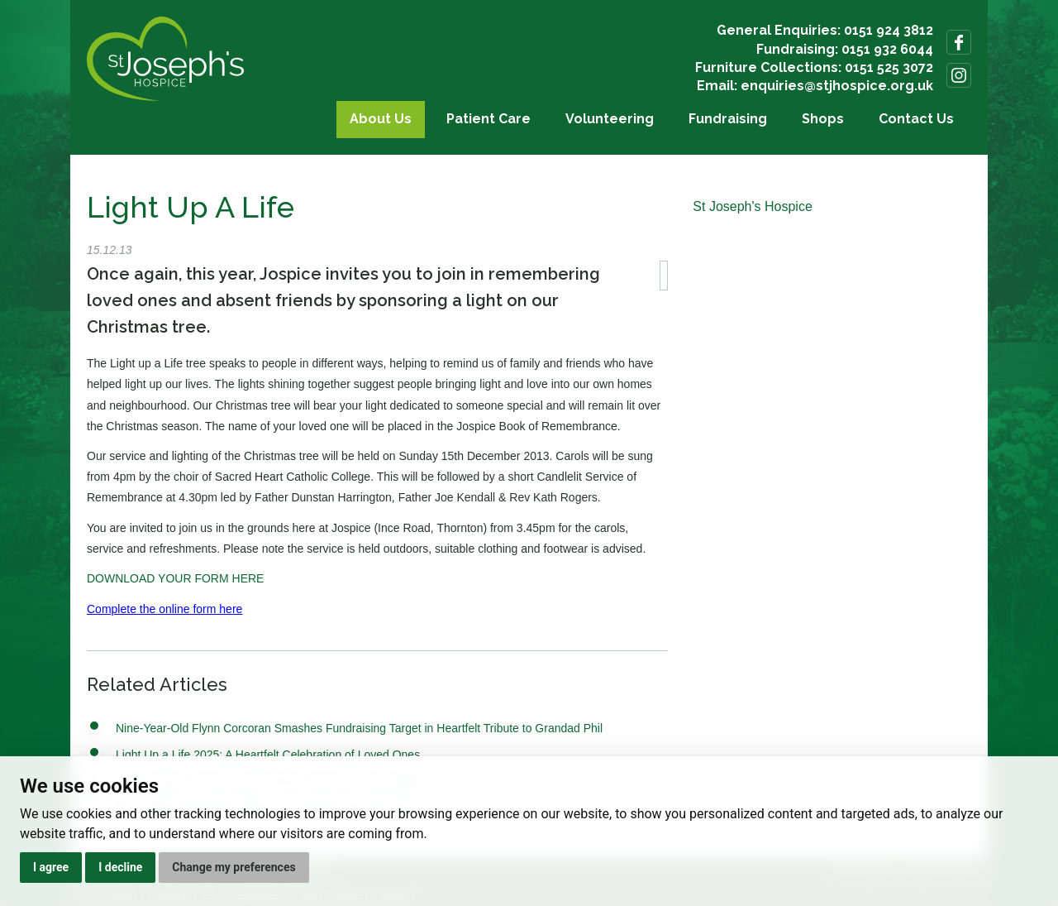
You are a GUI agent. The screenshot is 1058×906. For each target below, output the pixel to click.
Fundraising (728, 119)
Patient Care (488, 119)
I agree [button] (51, 867)
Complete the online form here (164, 609)
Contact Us (916, 119)
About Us (381, 119)
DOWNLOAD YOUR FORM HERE (175, 578)
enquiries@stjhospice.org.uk (837, 85)
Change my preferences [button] (233, 867)
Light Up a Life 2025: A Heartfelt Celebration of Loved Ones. (269, 754)
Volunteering (609, 119)
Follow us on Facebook (958, 42)
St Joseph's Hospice (752, 206)
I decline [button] (120, 867)
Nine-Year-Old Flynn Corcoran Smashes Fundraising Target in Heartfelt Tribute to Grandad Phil (359, 728)
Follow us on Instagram (958, 75)
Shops (823, 119)
